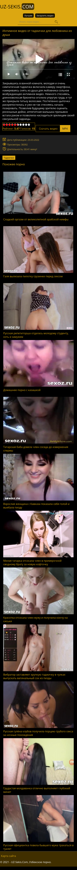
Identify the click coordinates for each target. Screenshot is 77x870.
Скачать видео (53, 128)
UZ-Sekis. (17, 6)
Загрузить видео (45, 15)
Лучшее (28, 15)
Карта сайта (8, 856)
